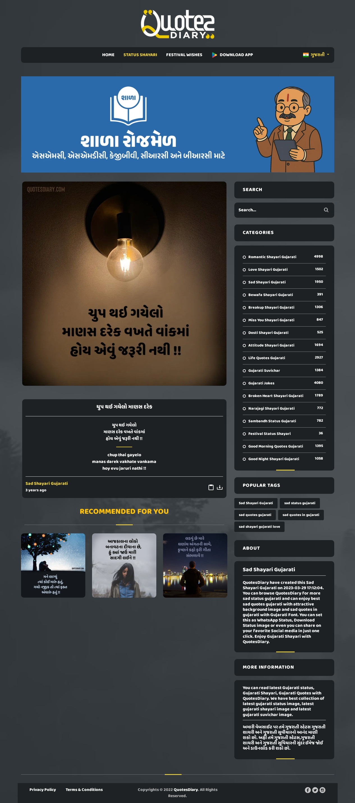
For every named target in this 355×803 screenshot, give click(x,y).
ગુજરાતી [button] (314, 55)
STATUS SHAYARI (140, 55)
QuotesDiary (186, 789)
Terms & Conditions (84, 789)
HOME (108, 55)
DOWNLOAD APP (232, 55)
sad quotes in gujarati (301, 515)
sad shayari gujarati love (259, 527)
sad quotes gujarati (255, 515)
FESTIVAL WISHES (184, 55)
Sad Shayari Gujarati (47, 483)
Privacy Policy (42, 789)
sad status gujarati (299, 503)
